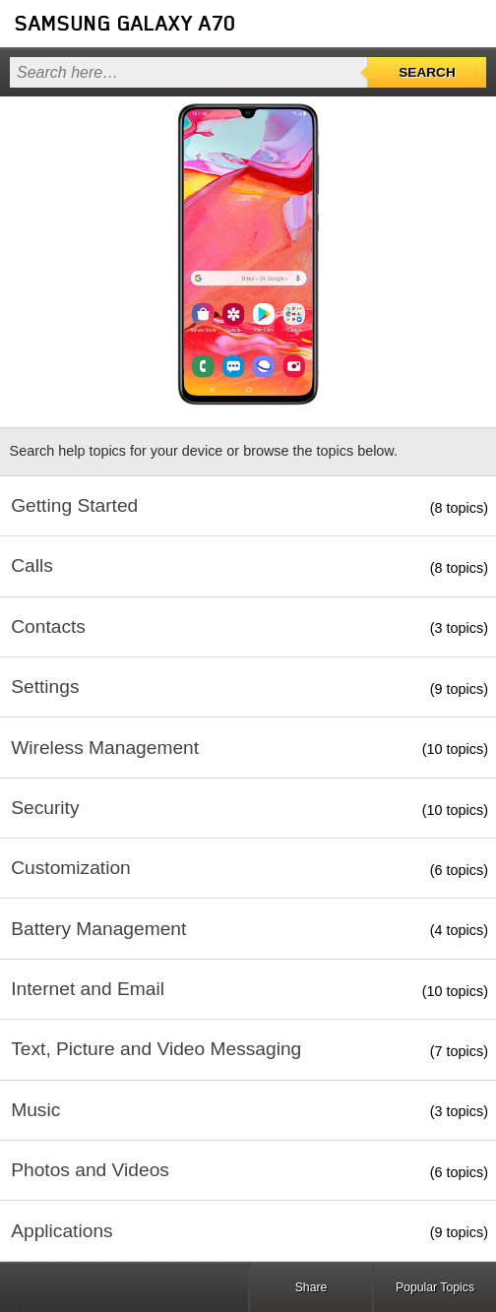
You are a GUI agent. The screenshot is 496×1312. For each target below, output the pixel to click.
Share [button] (311, 1287)
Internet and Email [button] (87, 988)
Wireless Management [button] (105, 747)
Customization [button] (71, 867)
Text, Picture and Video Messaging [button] (156, 1048)
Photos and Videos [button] (90, 1169)
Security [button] (45, 807)
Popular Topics (435, 1287)
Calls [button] (32, 565)
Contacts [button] (48, 626)
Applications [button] (61, 1230)
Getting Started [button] (74, 505)
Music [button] (35, 1109)
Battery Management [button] (98, 928)
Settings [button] (45, 686)
